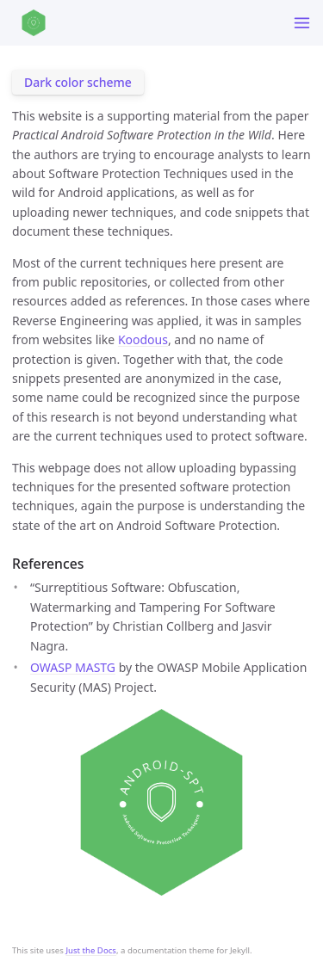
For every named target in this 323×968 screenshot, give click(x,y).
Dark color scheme (78, 82)
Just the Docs (90, 950)
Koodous (143, 339)
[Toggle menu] (302, 23)
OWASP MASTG (72, 667)
